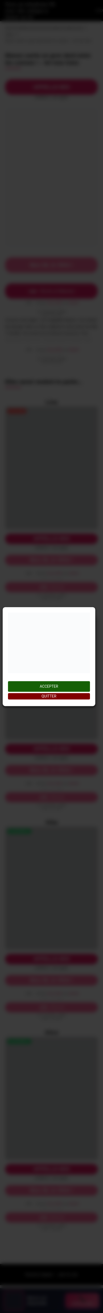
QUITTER (49, 696)
